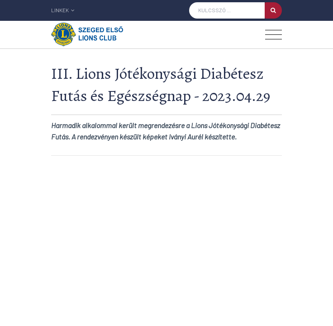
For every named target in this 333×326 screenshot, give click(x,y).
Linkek (63, 10)
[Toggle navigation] (273, 34)
